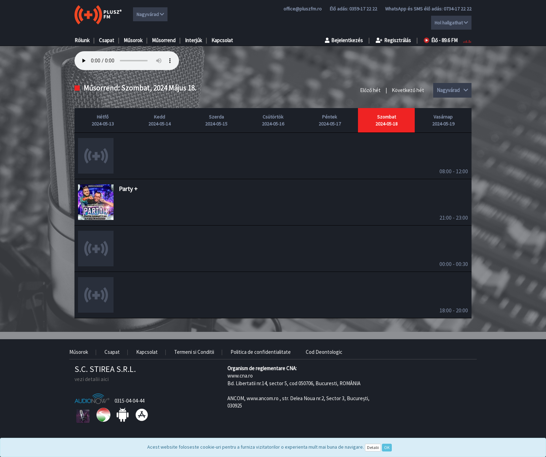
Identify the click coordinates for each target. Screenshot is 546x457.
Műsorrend (164, 40)
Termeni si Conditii (194, 352)
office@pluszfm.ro (302, 9)
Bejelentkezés (344, 40)
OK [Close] (387, 447)
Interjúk (193, 40)
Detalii (373, 447)
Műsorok (133, 40)
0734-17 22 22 (457, 9)
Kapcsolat (222, 40)
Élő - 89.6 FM (441, 40)
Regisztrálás (393, 40)
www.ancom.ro (263, 398)
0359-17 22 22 (363, 9)
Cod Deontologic (324, 352)
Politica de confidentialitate (261, 352)
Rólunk (82, 40)
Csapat (106, 40)
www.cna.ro (240, 375)
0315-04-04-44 (129, 400)
